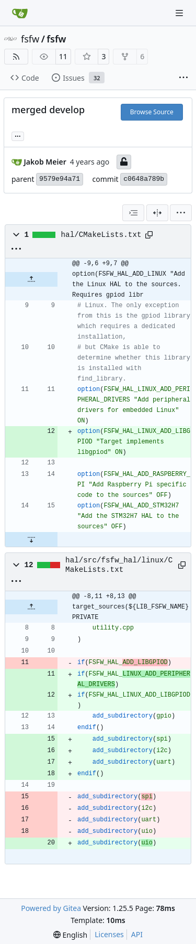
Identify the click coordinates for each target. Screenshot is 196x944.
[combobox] (133, 212)
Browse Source (152, 111)
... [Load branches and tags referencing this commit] (18, 135)
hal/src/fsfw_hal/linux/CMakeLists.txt (118, 565)
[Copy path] (149, 234)
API (137, 934)
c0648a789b (143, 179)
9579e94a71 (59, 179)
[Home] (19, 13)
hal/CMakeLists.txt (101, 235)
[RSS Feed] (16, 56)
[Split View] (157, 212)
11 (63, 56)
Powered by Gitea (51, 908)
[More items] (183, 78)
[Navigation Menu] (180, 12)
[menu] (181, 212)
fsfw (30, 39)
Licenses (109, 934)
